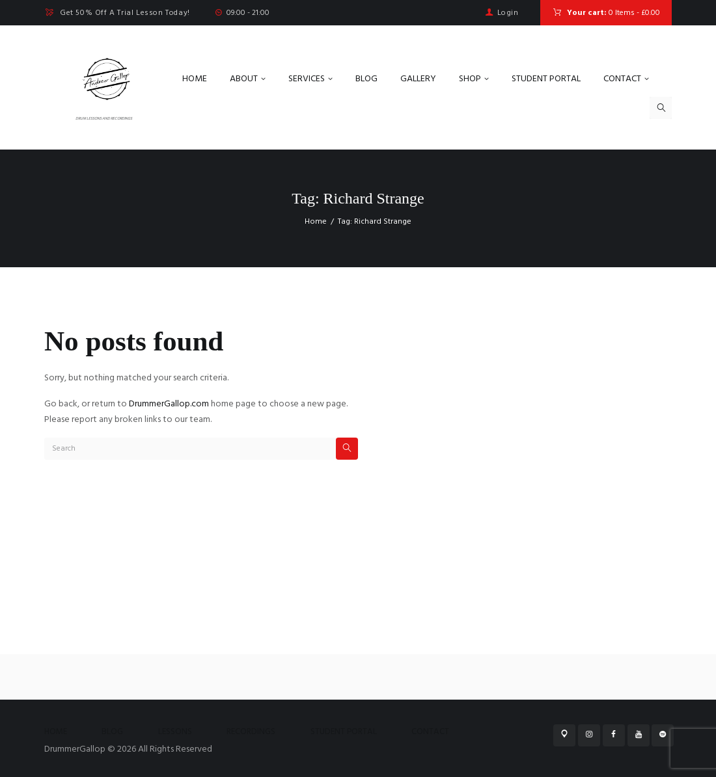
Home (316, 222)
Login (508, 13)
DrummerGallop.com (169, 404)
